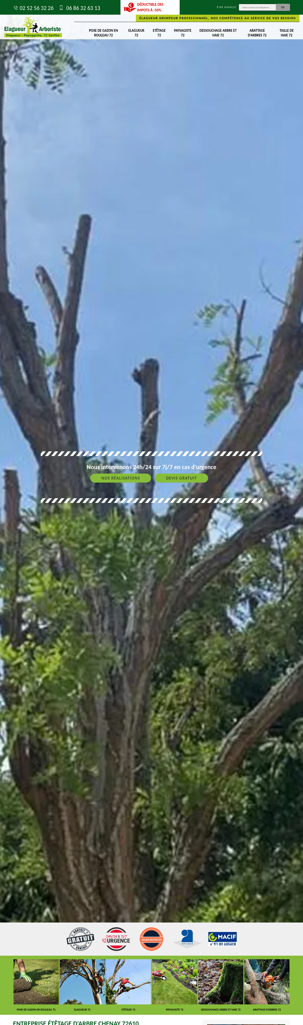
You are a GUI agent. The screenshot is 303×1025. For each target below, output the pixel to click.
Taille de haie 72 (287, 32)
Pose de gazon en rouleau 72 (103, 32)
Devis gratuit (181, 478)
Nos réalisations (120, 478)
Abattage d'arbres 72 (257, 32)
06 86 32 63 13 (79, 7)
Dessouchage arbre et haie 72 (218, 32)
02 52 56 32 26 (33, 7)
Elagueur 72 (136, 32)
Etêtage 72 (159, 32)
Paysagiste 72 (182, 32)
